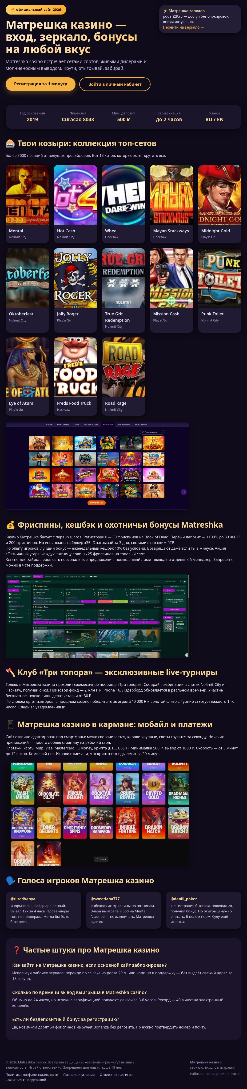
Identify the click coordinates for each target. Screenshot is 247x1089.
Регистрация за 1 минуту (40, 84)
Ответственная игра (116, 1074)
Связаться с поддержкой (26, 1080)
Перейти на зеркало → (183, 27)
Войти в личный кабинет (114, 84)
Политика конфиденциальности (32, 1074)
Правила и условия (79, 1074)
